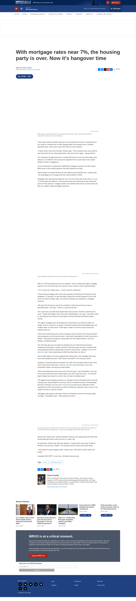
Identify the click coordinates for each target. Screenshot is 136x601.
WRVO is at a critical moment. (51, 540)
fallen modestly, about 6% (64, 369)
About (53, 585)
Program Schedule (37, 18)
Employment (77, 585)
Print (118, 73)
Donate (117, 4)
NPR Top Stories (56, 466)
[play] (16, 13)
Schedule (53, 589)
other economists (64, 389)
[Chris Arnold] (41, 483)
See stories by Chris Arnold (57, 491)
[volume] (21, 13)
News (25, 18)
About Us (89, 18)
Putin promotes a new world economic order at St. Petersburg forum (110, 511)
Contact (76, 589)
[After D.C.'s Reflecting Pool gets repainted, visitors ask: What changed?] (68, 513)
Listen (16, 18)
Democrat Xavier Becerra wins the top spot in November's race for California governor (46, 524)
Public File (100, 585)
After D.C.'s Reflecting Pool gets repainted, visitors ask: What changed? (66, 524)
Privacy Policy (101, 589)
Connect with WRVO (104, 18)
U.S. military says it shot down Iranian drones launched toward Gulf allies (25, 524)
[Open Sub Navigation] (20, 18)
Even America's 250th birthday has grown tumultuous (87, 511)
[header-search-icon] (108, 4)
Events (69, 18)
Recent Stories (22, 505)
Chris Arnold (27, 72)
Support (79, 18)
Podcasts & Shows (56, 18)
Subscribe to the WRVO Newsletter (30, 567)
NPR (45, 466)
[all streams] (115, 12)
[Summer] (68, 32)
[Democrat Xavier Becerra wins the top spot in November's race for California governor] (47, 513)
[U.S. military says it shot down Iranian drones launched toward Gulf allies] (25, 513)
